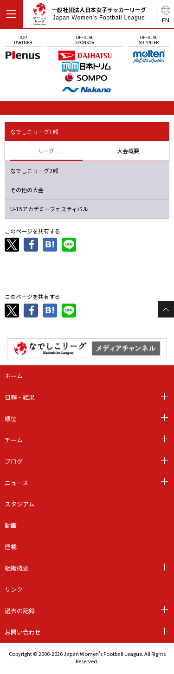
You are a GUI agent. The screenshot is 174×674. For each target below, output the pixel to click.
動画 (11, 525)
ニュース (16, 482)
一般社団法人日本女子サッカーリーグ (89, 15)
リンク (14, 589)
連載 (11, 546)
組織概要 (17, 568)
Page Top (166, 309)
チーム (14, 439)
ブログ (14, 461)
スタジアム (19, 503)
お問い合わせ (23, 632)
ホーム (14, 375)
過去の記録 (20, 610)
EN (165, 19)
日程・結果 (20, 397)
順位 (11, 418)
